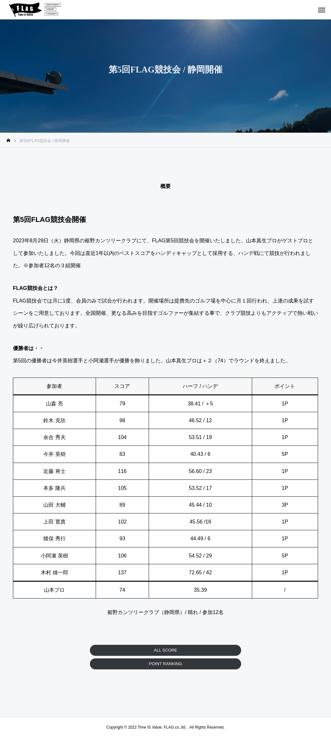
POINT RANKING (165, 663)
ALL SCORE (165, 650)
